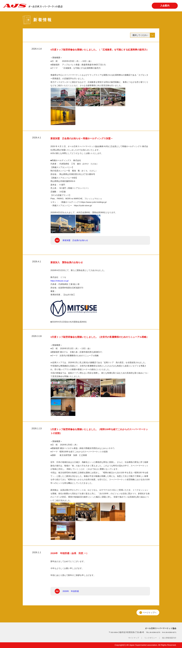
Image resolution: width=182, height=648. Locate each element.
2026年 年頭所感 (71, 591)
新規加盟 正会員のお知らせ (75, 240)
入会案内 (164, 5)
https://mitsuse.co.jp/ (59, 281)
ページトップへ (147, 612)
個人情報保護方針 (169, 638)
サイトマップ (133, 638)
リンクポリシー (150, 638)
